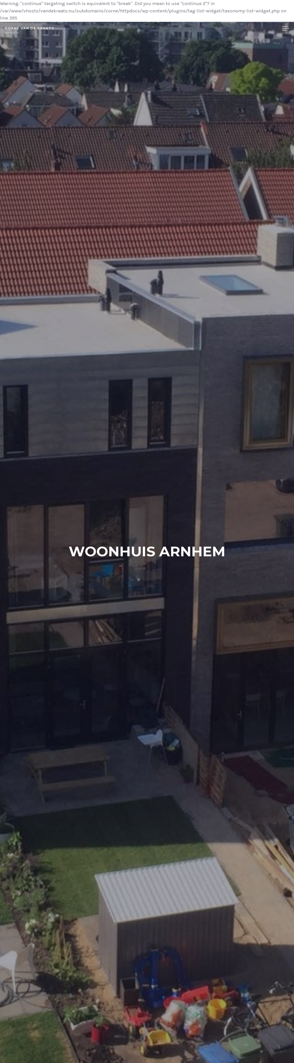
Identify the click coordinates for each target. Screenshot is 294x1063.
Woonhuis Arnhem (147, 551)
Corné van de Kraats (29, 28)
